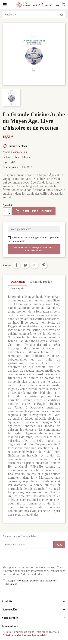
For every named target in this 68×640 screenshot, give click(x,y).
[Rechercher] (34, 14)
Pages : (6, 162)
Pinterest (43, 265)
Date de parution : (12, 167)
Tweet (25, 265)
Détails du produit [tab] (41, 281)
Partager (16, 265)
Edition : (7, 157)
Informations (10, 626)
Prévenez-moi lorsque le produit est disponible (34, 249)
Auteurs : (7, 152)
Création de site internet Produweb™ (25, 635)
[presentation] (29, 557)
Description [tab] (18, 281)
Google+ (34, 265)
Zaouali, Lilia (20, 151)
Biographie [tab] (17, 288)
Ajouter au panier (34, 211)
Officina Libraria (21, 157)
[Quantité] (7, 211)
